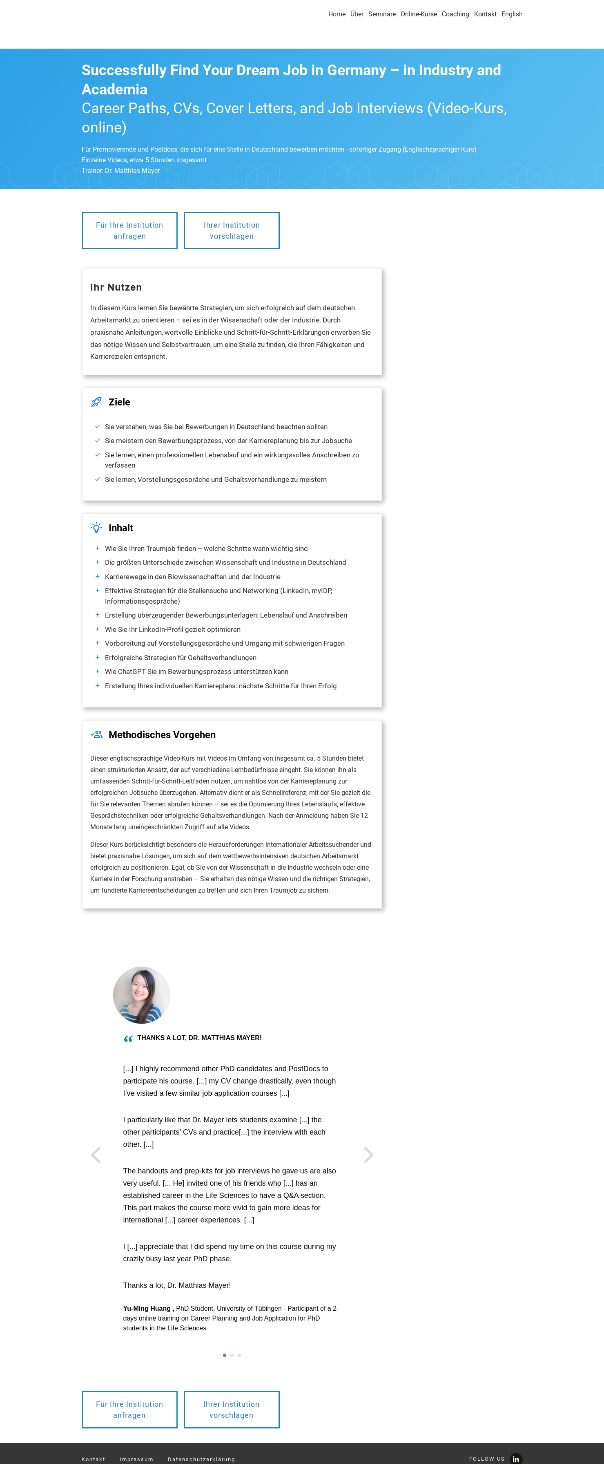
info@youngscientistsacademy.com (136, 1453)
